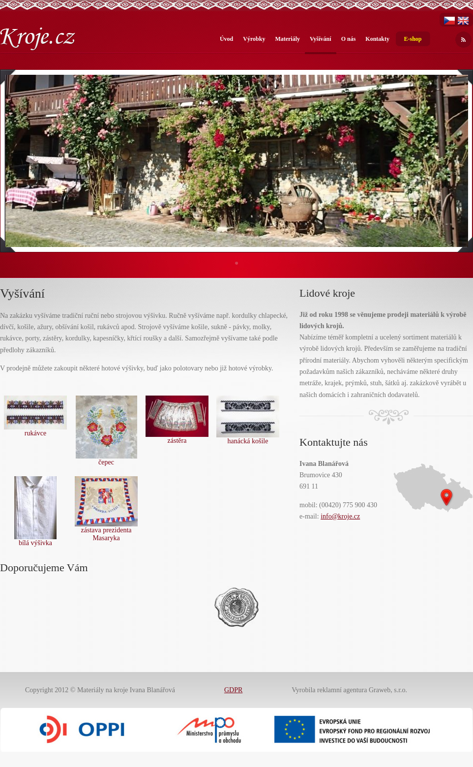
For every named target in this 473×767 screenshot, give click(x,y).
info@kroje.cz (340, 516)
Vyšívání (320, 38)
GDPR (233, 690)
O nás (348, 38)
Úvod (226, 38)
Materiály (287, 38)
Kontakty (377, 38)
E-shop (412, 38)
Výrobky (254, 38)
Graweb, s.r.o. (388, 690)
